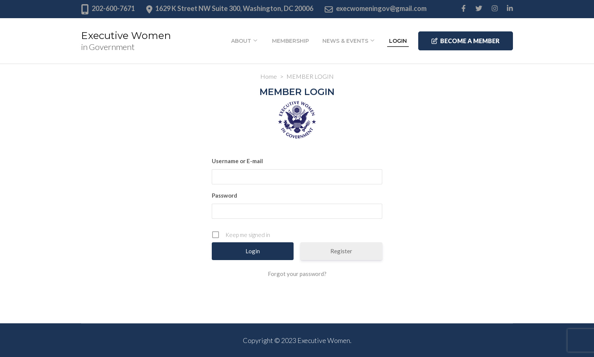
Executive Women (126, 36)
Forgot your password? (297, 273)
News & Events (345, 40)
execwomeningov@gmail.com (381, 8)
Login (398, 40)
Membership (290, 40)
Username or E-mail (237, 160)
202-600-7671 (113, 8)
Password (224, 195)
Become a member (465, 40)
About (241, 40)
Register (341, 251)
